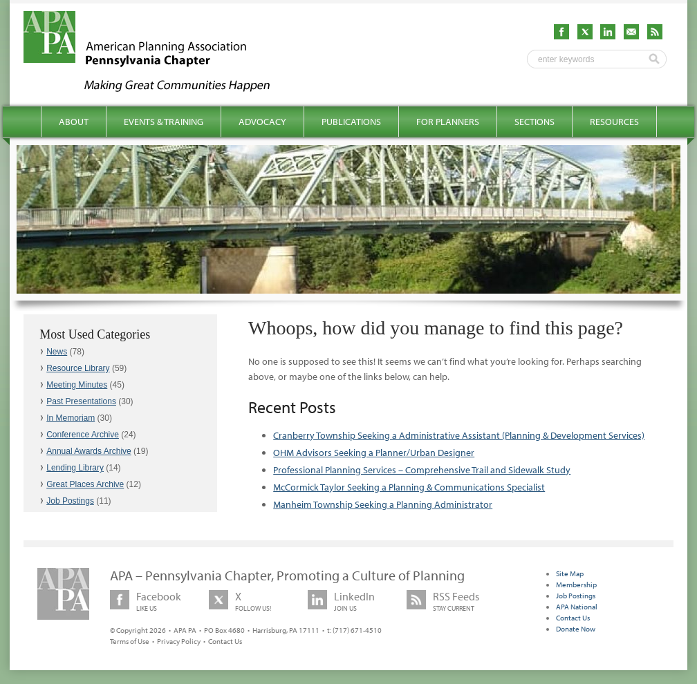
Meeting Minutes (76, 385)
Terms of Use (129, 641)
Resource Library (77, 368)
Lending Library (75, 468)
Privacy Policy (179, 641)
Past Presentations (81, 401)
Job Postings (70, 501)
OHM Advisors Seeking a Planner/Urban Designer (373, 452)
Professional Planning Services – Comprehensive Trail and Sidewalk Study (421, 470)
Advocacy (262, 121)
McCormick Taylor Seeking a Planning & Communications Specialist (409, 487)
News (56, 352)
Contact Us (225, 641)
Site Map (570, 573)
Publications (351, 121)
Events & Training (163, 121)
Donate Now (575, 629)
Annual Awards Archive (88, 451)
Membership (576, 584)
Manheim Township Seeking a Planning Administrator (382, 504)
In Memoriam (70, 418)
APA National (576, 606)
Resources (614, 121)
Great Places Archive (85, 484)
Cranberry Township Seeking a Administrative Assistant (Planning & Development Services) (458, 435)
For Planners (447, 121)
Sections (534, 121)
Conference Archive (82, 434)
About (74, 121)
